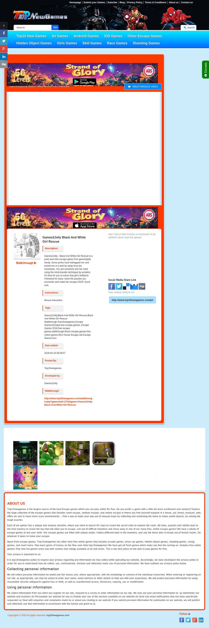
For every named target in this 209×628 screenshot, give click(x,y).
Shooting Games (146, 43)
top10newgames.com (57, 615)
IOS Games (113, 36)
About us (174, 2)
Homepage (75, 2)
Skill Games (92, 43)
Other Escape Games (145, 36)
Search (191, 27)
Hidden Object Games (34, 43)
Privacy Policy (134, 2)
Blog (122, 2)
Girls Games (67, 43)
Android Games (86, 36)
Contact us (187, 2)
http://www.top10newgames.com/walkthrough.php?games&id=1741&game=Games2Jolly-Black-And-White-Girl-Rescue (68, 401)
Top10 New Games (31, 36)
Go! (56, 27)
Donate (206, 69)
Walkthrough (26, 263)
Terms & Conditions (155, 2)
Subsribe (112, 2)
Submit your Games (94, 2)
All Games (60, 36)
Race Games (117, 43)
